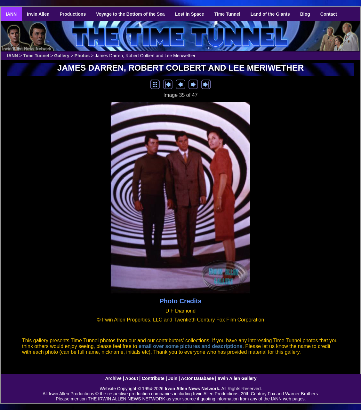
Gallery (61, 55)
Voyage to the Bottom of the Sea (130, 14)
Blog (305, 14)
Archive (113, 378)
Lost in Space (189, 14)
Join (173, 378)
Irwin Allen (38, 14)
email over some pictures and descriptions (191, 346)
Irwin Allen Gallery (237, 378)
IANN (11, 14)
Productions (73, 14)
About (131, 378)
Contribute (153, 378)
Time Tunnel (227, 14)
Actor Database (197, 378)
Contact (328, 14)
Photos (82, 55)
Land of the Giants (270, 14)
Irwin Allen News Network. (193, 388)
